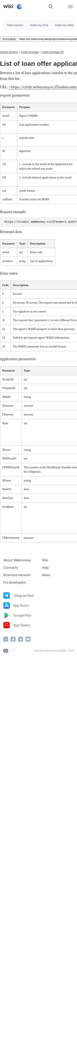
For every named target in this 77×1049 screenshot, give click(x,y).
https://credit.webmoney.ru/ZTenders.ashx (44, 87)
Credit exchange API (52, 52)
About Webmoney (17, 560)
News (46, 575)
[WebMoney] (20, 7)
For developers (14, 582)
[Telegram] (20, 639)
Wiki (45, 560)
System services (9, 52)
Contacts (10, 567)
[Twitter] (5, 639)
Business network (16, 575)
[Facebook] (13, 639)
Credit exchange (30, 52)
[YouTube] (27, 639)
